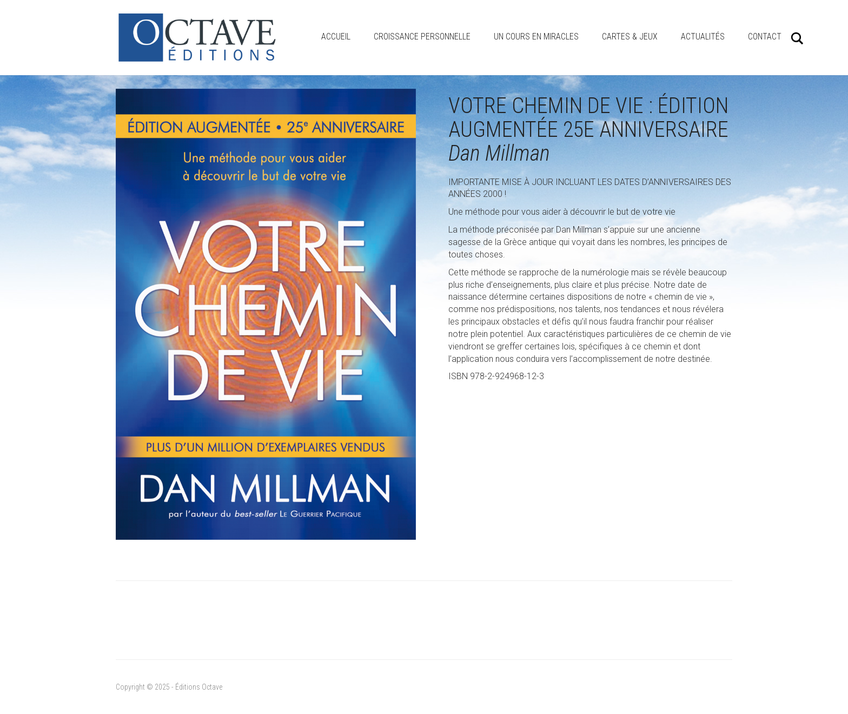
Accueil (335, 36)
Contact (764, 36)
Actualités (703, 36)
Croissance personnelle (422, 36)
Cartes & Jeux (630, 36)
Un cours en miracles (536, 36)
